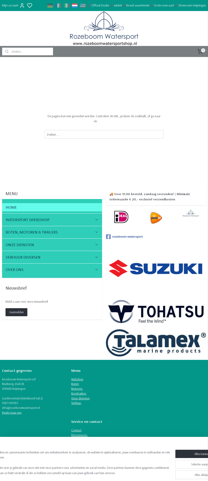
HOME (11, 207)
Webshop (77, 379)
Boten (75, 384)
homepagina (106, 121)
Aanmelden (16, 312)
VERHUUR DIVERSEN (52, 257)
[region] (74, 463)
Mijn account (13, 5)
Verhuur (76, 403)
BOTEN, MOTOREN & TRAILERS (52, 232)
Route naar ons (12, 412)
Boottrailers (78, 393)
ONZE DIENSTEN (52, 244)
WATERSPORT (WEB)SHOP (52, 219)
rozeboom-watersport (124, 236)
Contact (76, 430)
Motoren (77, 388)
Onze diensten (80, 398)
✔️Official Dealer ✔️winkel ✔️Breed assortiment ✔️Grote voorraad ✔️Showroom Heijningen (146, 5)
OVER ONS (52, 269)
